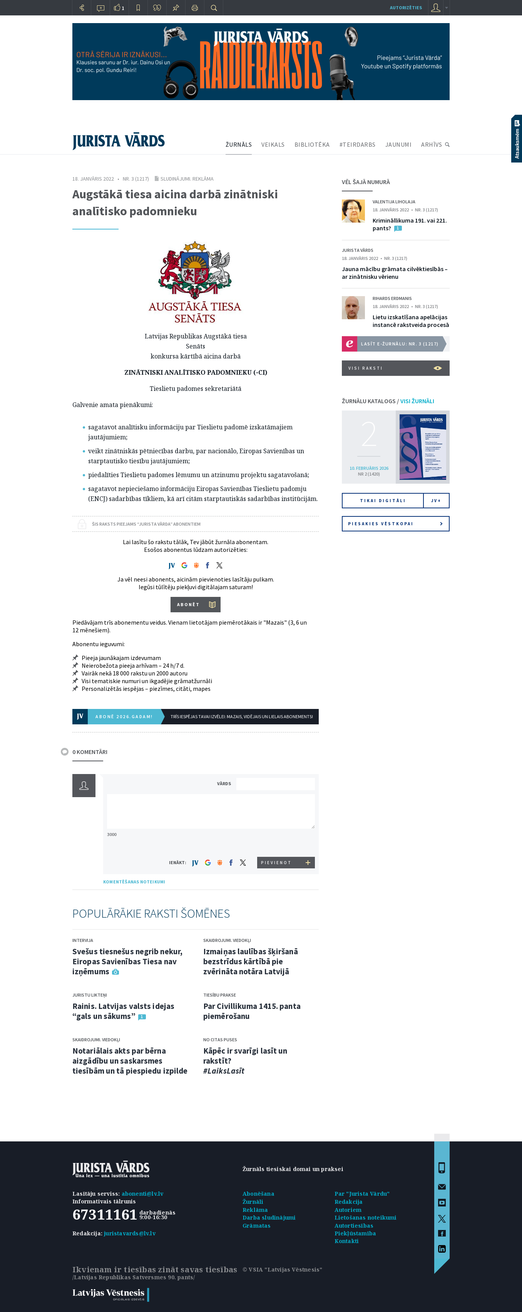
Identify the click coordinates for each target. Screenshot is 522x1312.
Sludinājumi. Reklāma (187, 178)
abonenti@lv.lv (143, 1193)
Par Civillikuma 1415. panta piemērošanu (252, 1011)
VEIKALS (273, 144)
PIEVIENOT (276, 862)
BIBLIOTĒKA (312, 144)
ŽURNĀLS (239, 144)
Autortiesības (354, 1225)
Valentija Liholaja (394, 201)
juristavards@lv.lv (130, 1233)
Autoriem (348, 1209)
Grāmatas (257, 1225)
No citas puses (220, 1039)
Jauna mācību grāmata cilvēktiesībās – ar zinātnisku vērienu (395, 272)
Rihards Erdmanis (392, 298)
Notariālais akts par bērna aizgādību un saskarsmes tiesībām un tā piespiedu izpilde (129, 1061)
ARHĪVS (431, 144)
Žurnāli (253, 1201)
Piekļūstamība (355, 1233)
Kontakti (347, 1241)
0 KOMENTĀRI (89, 752)
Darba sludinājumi (269, 1217)
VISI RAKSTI (395, 368)
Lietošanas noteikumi (366, 1217)
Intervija (82, 940)
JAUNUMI (398, 144)
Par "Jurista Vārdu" (362, 1193)
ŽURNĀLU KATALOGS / (388, 401)
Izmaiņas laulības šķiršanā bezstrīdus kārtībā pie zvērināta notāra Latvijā (250, 961)
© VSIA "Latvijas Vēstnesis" (282, 1269)
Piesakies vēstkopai (395, 523)
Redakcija (349, 1201)
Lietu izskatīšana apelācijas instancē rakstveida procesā (411, 320)
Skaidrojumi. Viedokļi (96, 1039)
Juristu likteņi (89, 995)
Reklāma (255, 1209)
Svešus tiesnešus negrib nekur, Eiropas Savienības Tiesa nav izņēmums (127, 961)
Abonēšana (258, 1193)
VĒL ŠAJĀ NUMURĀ (366, 182)
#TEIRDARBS (358, 144)
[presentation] (277, 842)
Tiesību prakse (219, 995)
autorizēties (406, 7)
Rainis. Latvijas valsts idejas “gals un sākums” (123, 1011)
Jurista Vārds (357, 250)
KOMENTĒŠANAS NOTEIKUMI (134, 882)
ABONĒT (188, 604)
